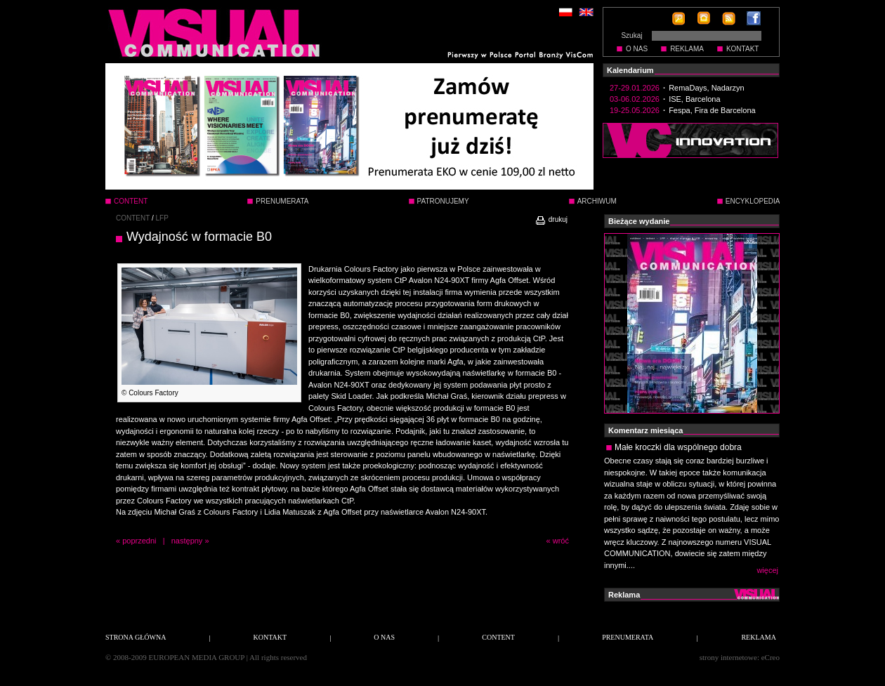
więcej (767, 570)
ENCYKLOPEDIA (753, 201)
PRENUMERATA (282, 201)
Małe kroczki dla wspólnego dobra (678, 447)
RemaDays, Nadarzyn (707, 88)
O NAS (637, 49)
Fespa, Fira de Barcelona (712, 110)
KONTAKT (742, 49)
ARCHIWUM (597, 201)
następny (187, 540)
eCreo (770, 657)
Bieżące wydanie (638, 221)
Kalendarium (630, 70)
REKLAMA (687, 49)
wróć (561, 540)
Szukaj (631, 35)
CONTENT (133, 218)
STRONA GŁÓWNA (135, 637)
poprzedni (139, 540)
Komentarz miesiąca (645, 430)
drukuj (551, 219)
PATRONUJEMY (443, 201)
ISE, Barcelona (694, 99)
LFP (162, 218)
